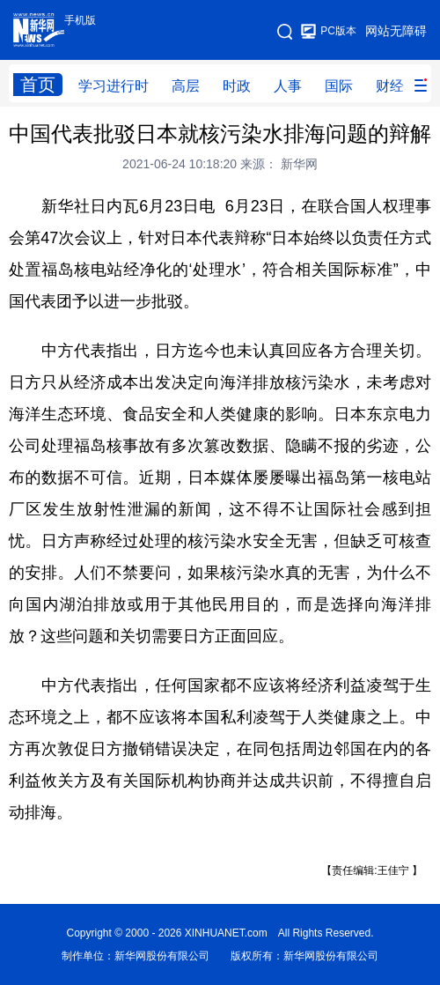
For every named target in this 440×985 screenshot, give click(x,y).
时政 (237, 85)
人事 (288, 85)
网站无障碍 (396, 31)
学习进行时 (113, 85)
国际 (339, 85)
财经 (390, 85)
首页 (37, 84)
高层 (186, 85)
